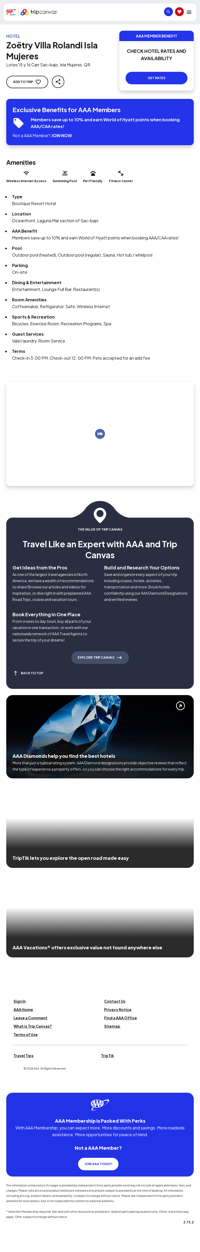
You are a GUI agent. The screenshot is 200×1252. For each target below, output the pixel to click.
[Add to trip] (100, 433)
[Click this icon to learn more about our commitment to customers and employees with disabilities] (14, 1086)
